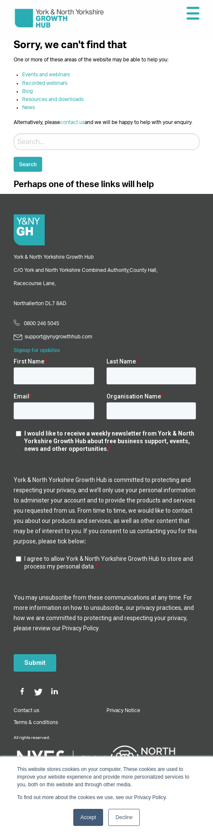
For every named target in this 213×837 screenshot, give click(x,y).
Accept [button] (88, 817)
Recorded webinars (44, 83)
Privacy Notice (123, 710)
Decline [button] (123, 817)
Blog (27, 91)
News (28, 107)
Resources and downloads (52, 99)
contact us (72, 122)
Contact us (26, 710)
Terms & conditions (36, 722)
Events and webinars (46, 74)
